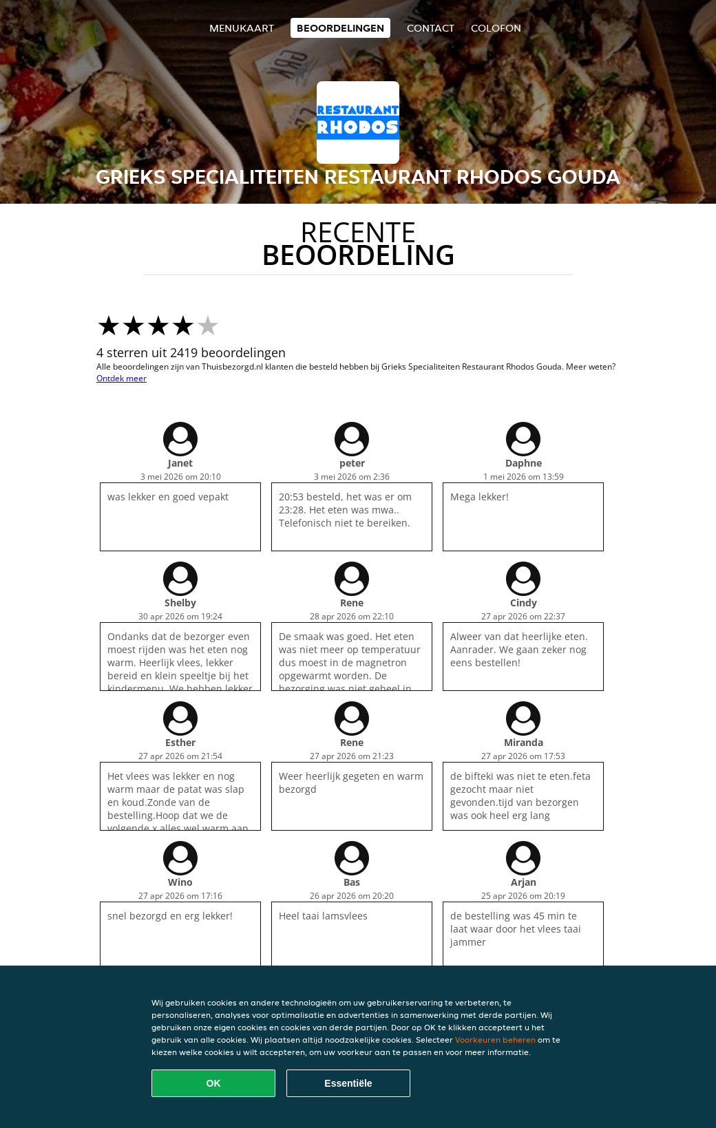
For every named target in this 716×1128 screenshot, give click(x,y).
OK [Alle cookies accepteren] (214, 1083)
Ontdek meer (121, 378)
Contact (430, 28)
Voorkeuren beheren (495, 1039)
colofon (496, 28)
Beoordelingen (340, 28)
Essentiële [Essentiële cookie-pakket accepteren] (348, 1083)
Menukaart (241, 28)
